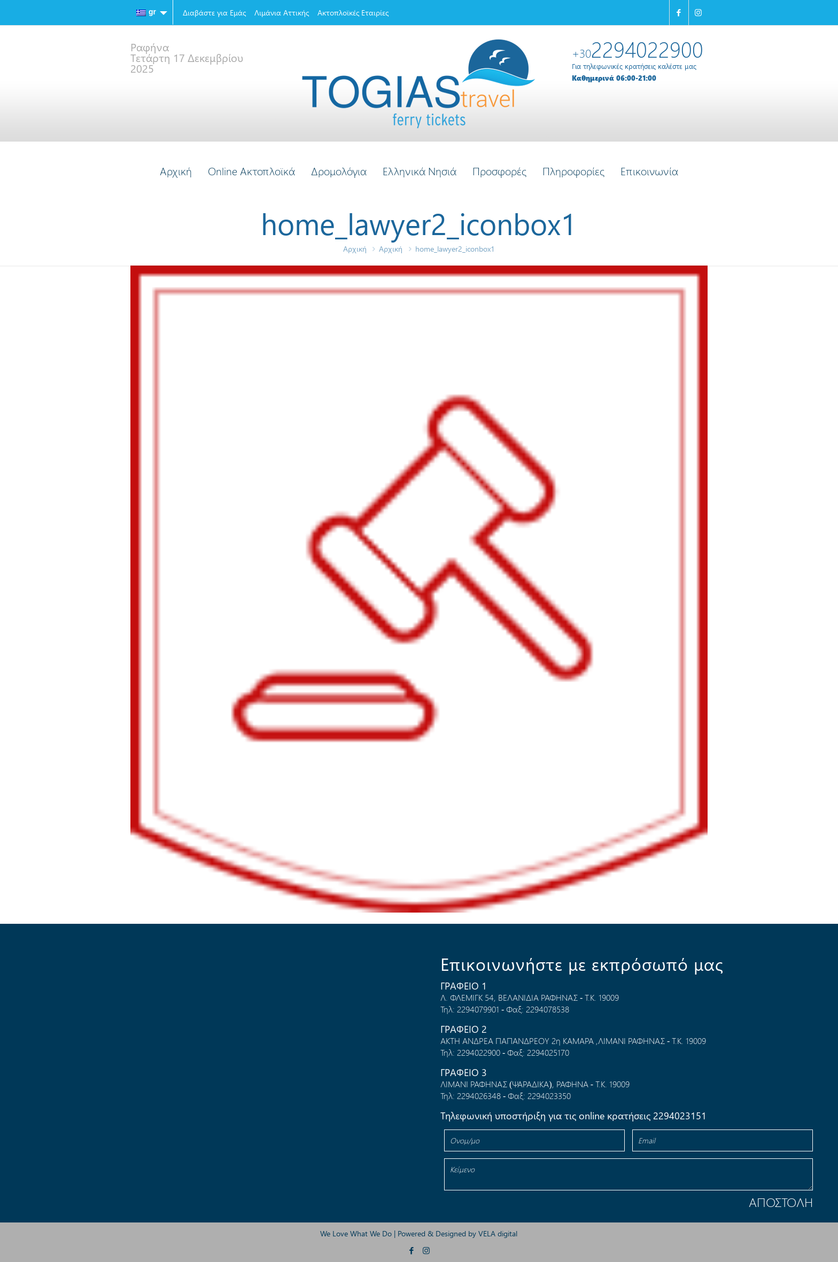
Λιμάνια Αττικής (281, 12)
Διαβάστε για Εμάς (214, 12)
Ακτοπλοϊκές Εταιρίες (353, 12)
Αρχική (355, 249)
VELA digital (497, 1233)
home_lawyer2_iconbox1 (455, 249)
